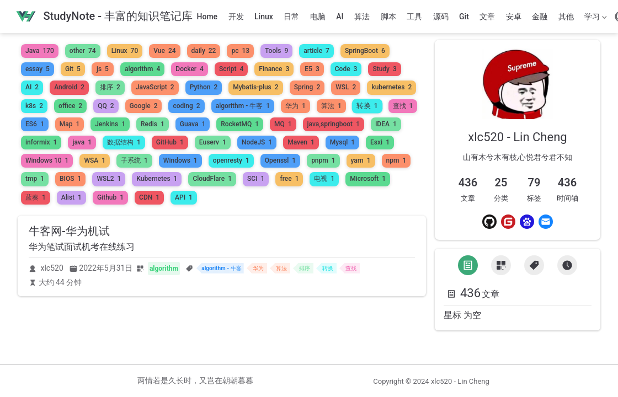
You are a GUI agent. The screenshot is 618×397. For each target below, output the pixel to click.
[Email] (546, 221)
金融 (539, 16)
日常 (291, 16)
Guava (192, 124)
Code (346, 69)
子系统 (134, 160)
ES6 (34, 124)
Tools (276, 51)
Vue (164, 51)
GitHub (170, 142)
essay (37, 69)
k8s (34, 106)
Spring (307, 87)
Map (70, 124)
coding (186, 106)
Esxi (380, 142)
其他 (566, 16)
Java (39, 51)
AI (339, 16)
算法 (362, 16)
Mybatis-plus (255, 87)
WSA (94, 160)
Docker (189, 69)
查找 (403, 106)
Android (69, 87)
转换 (367, 105)
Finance (274, 69)
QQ (106, 106)
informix (41, 142)
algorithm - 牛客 (243, 106)
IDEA (386, 124)
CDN (149, 197)
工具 (414, 16)
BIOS (70, 179)
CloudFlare (212, 179)
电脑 (318, 16)
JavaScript (155, 87)
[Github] (489, 221)
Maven (301, 142)
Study (384, 69)
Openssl (280, 160)
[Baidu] (527, 221)
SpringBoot (365, 51)
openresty (231, 160)
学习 (594, 18)
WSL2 (109, 179)
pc (240, 51)
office (70, 106)
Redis (152, 124)
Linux (263, 16)
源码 (441, 16)
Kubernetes (156, 179)
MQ (283, 124)
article (316, 51)
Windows (180, 160)
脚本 (388, 16)
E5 (312, 69)
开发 (236, 16)
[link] (517, 110)
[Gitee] (508, 221)
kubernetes (391, 87)
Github (110, 197)
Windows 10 (46, 160)
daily (203, 51)
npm (396, 160)
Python (204, 87)
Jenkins (110, 124)
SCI (255, 179)
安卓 (513, 16)
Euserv (212, 142)
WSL (345, 87)
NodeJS (257, 142)
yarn (361, 160)
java (82, 142)
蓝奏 (35, 197)
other (83, 51)
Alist (71, 197)
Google (144, 106)
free (289, 179)
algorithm (142, 69)
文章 (487, 16)
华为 (295, 106)
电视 (324, 179)
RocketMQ (240, 124)
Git (464, 16)
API (184, 197)
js (103, 69)
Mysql (342, 142)
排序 (110, 87)
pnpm (323, 160)
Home (207, 16)
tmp (34, 179)
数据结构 (124, 142)
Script (231, 69)
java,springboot (333, 124)
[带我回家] (104, 17)
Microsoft (368, 179)
